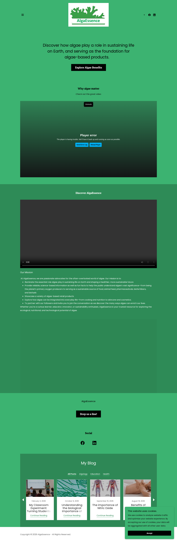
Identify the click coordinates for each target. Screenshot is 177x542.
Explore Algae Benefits (88, 67)
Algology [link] (83, 474)
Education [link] (95, 474)
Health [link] (106, 474)
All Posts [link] (72, 474)
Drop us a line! (88, 414)
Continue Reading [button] (38, 515)
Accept (149, 533)
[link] (88, 13)
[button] (22, 13)
